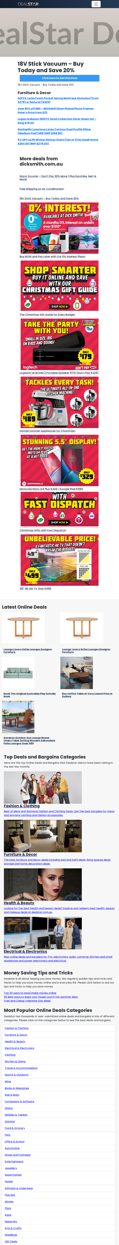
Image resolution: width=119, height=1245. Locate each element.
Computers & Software (19, 1101)
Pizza (8, 1208)
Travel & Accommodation (21, 1068)
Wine (8, 1081)
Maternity (11, 1221)
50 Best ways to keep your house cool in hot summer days (41, 997)
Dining (9, 1108)
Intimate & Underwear (19, 1188)
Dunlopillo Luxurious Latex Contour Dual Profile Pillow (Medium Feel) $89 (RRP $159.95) (54, 131)
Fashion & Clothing (16, 1028)
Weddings (11, 1235)
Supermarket (13, 1175)
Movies (9, 1201)
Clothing (10, 1055)
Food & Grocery (15, 1128)
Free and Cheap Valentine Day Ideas (27, 1001)
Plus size (10, 1195)
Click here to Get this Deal (59, 78)
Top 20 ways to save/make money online (30, 993)
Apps (8, 1215)
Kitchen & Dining (15, 1061)
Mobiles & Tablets (16, 1115)
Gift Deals (11, 1241)
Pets (7, 1135)
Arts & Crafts (13, 1228)
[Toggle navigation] (96, 4)
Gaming (10, 1121)
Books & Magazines (17, 1088)
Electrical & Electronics (19, 1048)
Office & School (14, 1141)
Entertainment (14, 1161)
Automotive (12, 1148)
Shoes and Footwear (18, 1155)
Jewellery (11, 1168)
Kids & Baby (12, 1095)
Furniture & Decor (16, 1035)
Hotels (9, 1181)
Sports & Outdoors (16, 1075)
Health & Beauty (15, 1041)
